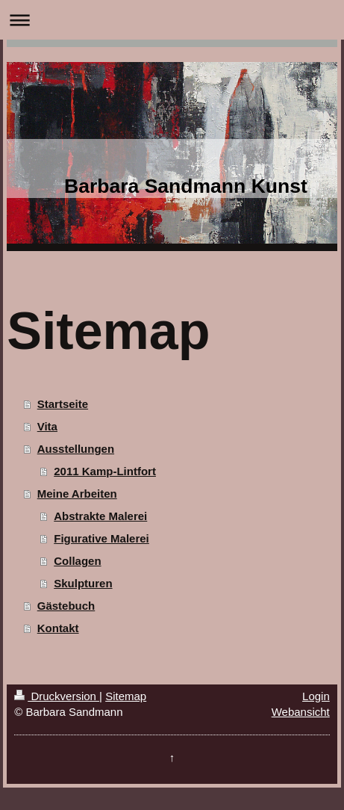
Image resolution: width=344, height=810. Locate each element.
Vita (47, 426)
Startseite (62, 404)
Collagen (77, 560)
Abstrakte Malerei (100, 516)
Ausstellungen (75, 448)
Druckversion (56, 696)
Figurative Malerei (101, 538)
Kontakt (58, 628)
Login (316, 696)
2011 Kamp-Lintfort (105, 471)
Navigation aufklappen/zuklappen (172, 20)
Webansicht (301, 711)
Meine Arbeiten (77, 493)
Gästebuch (66, 605)
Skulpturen (83, 583)
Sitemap (125, 696)
